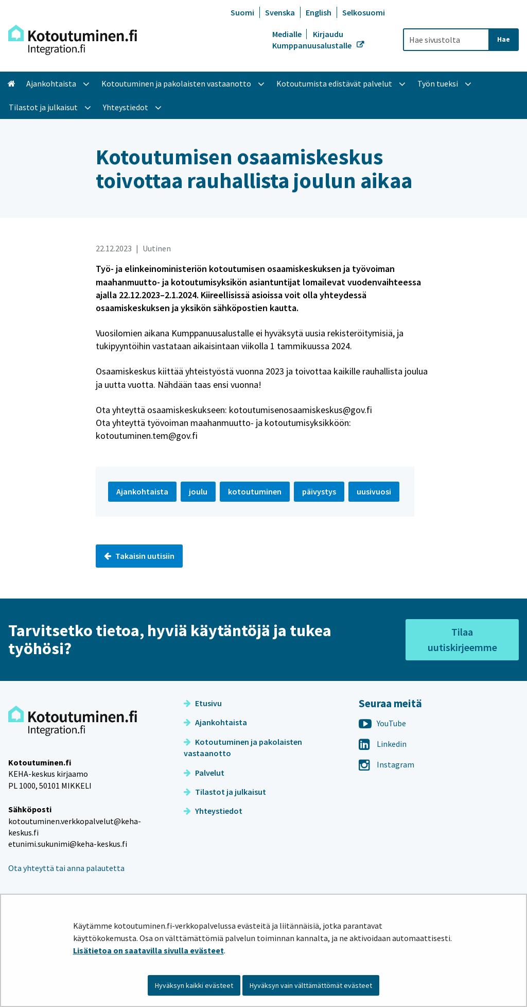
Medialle (287, 34)
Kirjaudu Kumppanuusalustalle (312, 39)
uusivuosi (374, 491)
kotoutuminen (255, 491)
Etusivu (203, 703)
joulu (198, 491)
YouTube (382, 723)
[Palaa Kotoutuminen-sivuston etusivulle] (72, 40)
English (318, 12)
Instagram (386, 764)
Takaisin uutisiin (139, 556)
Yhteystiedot (213, 811)
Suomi (242, 12)
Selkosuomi (363, 12)
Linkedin (383, 744)
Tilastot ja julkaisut (225, 792)
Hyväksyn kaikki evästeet (194, 985)
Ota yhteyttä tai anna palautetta (66, 868)
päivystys (319, 491)
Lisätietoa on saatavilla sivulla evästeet (148, 950)
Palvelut (204, 772)
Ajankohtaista (215, 722)
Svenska (280, 12)
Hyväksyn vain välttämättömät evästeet (311, 985)
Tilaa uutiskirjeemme (462, 639)
